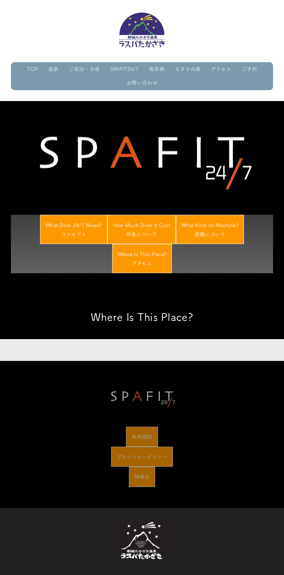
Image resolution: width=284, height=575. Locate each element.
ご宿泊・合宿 (84, 69)
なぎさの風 (188, 69)
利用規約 (141, 437)
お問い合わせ (142, 83)
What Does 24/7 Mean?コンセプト (74, 231)
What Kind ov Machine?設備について (209, 231)
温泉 (53, 69)
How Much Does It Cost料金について (141, 231)
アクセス (221, 69)
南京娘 (157, 69)
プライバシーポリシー (142, 457)
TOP (32, 69)
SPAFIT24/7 (124, 69)
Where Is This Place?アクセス (142, 260)
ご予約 (249, 69)
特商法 (142, 476)
